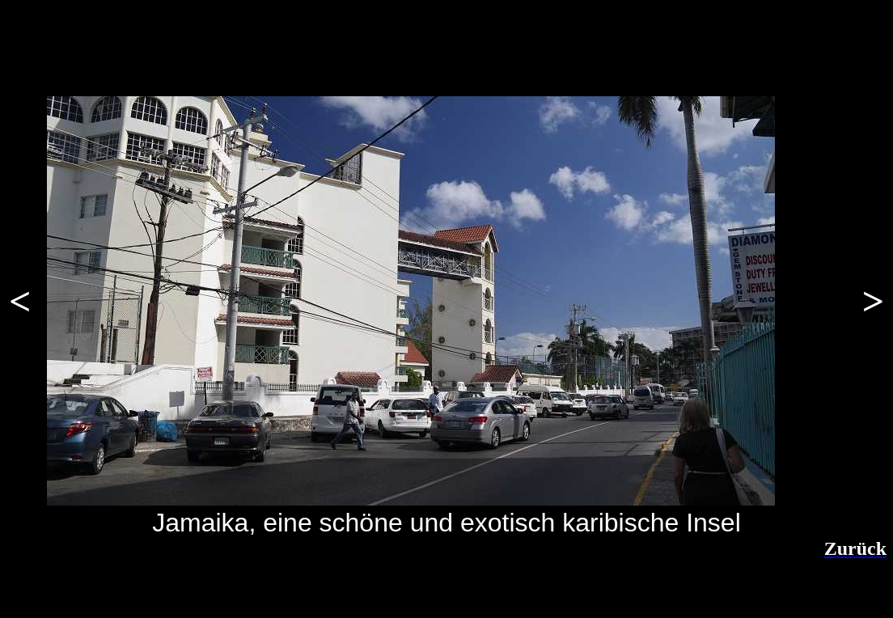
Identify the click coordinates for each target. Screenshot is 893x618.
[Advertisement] (214, 584)
